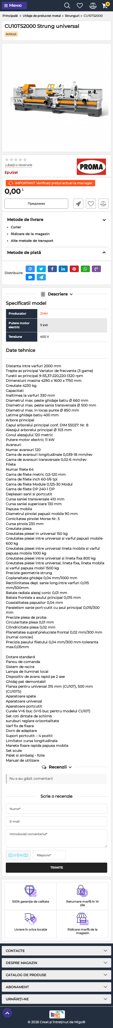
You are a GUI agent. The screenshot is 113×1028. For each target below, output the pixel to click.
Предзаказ (36, 203)
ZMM (44, 313)
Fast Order (78, 204)
